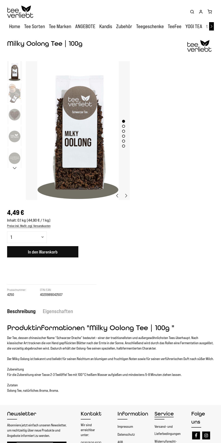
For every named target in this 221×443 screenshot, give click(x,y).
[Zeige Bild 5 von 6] (117, 137)
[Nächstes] (211, 27)
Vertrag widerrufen (101, 381)
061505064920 (91, 335)
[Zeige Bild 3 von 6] (117, 127)
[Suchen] (192, 12)
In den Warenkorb (168, 106)
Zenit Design (58, 437)
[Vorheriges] (112, 188)
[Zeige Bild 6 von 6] (117, 142)
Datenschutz (126, 327)
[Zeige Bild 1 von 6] (117, 117)
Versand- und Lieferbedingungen (168, 322)
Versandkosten (134, 437)
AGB (120, 334)
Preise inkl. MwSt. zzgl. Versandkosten (154, 80)
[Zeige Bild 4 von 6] (117, 132)
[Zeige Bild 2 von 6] (117, 122)
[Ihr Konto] (201, 12)
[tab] (23, 204)
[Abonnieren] (60, 340)
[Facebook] (196, 328)
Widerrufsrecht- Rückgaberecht (166, 337)
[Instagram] (206, 328)
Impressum (125, 319)
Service (164, 306)
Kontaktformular (92, 363)
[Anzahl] (152, 91)
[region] (65, 127)
